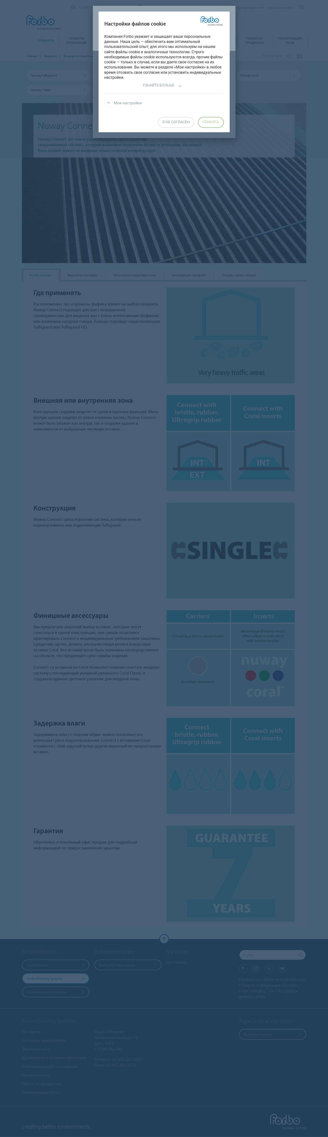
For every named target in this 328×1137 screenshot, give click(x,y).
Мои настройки (123, 103)
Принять (210, 122)
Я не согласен (176, 122)
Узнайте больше (162, 86)
